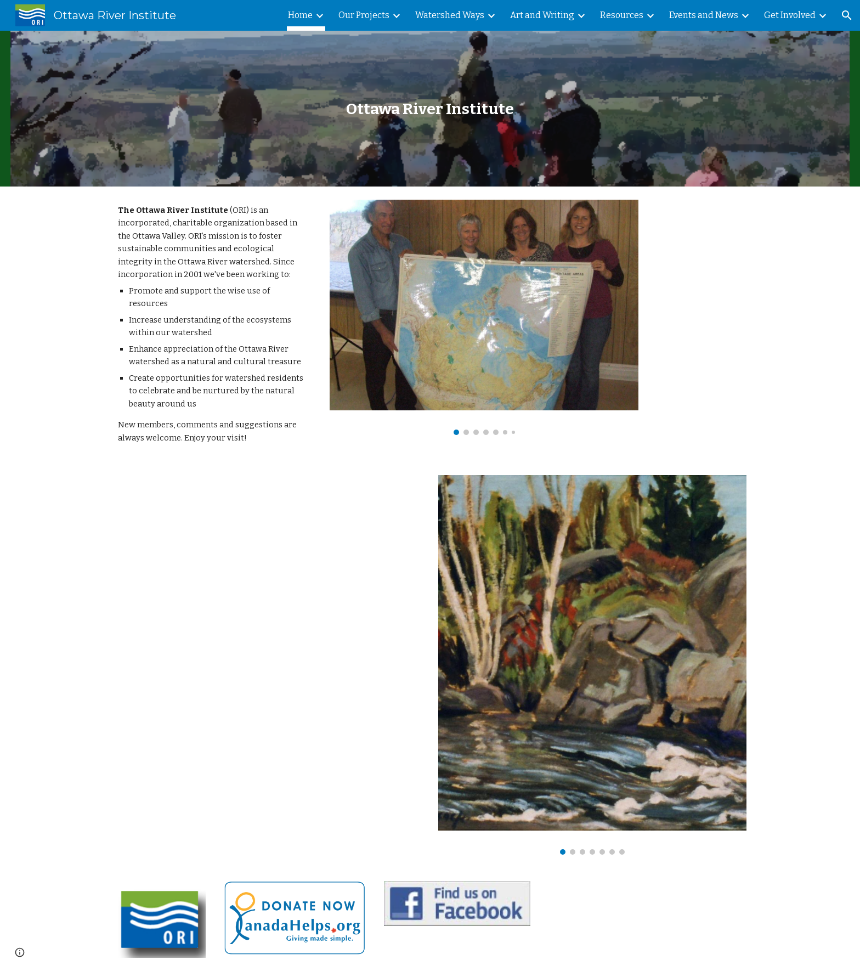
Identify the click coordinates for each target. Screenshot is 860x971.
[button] (847, 15)
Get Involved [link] (790, 15)
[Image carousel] (484, 317)
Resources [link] (621, 15)
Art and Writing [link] (542, 15)
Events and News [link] (703, 15)
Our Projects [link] (363, 15)
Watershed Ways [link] (449, 15)
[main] (430, 109)
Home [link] (300, 15)
